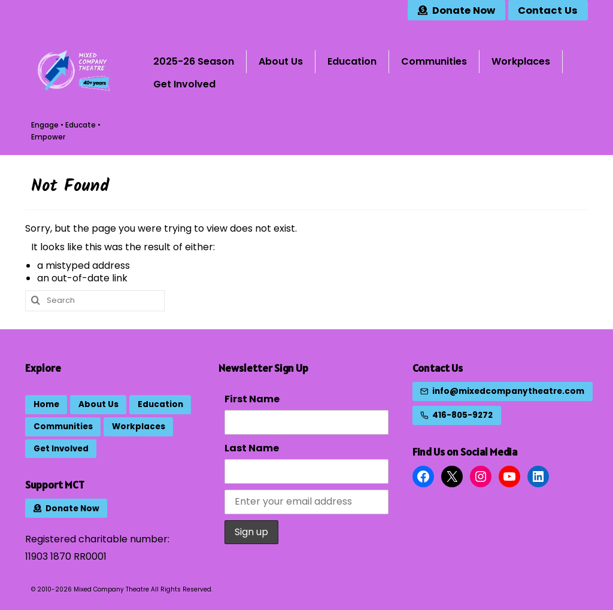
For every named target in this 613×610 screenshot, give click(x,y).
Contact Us (437, 368)
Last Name (251, 448)
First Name (252, 399)
